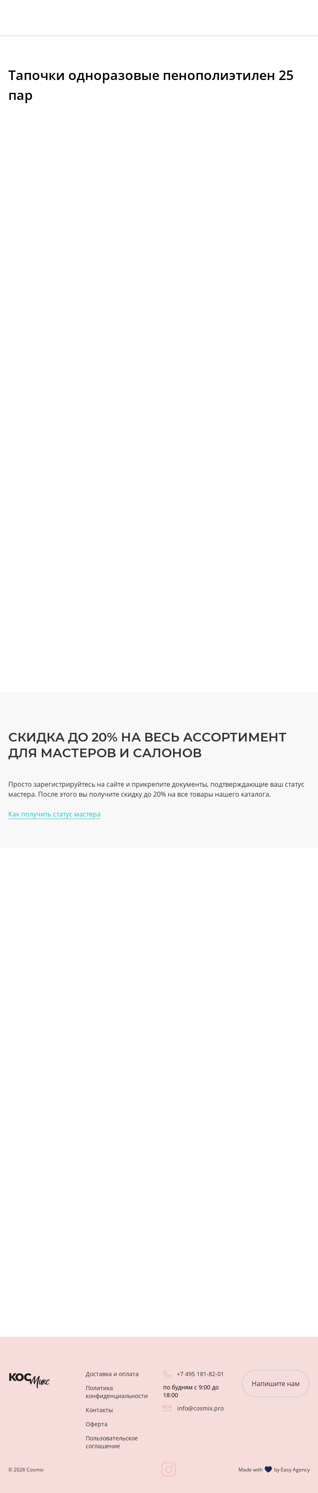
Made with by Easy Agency (274, 1469)
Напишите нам (276, 1383)
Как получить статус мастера (54, 814)
